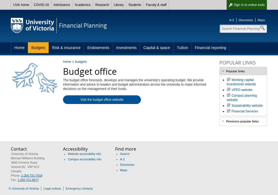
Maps (261, 20)
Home (19, 48)
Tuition (182, 48)
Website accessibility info (84, 153)
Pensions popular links (242, 121)
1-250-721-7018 (31, 175)
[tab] (243, 71)
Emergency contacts (79, 188)
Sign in (249, 5)
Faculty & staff (156, 5)
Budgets (38, 48)
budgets (81, 62)
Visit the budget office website (101, 100)
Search (124, 153)
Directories (246, 20)
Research (102, 5)
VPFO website (242, 90)
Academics (83, 5)
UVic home (21, 5)
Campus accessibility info (85, 159)
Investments (126, 48)
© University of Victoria (24, 188)
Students (134, 5)
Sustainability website (247, 106)
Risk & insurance (66, 48)
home (67, 62)
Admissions (61, 5)
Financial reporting (210, 48)
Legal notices (52, 188)
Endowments (98, 48)
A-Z (231, 20)
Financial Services (245, 111)
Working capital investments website (241, 82)
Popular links (235, 71)
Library (119, 5)
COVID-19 (41, 5)
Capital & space (156, 48)
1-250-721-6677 (28, 179)
